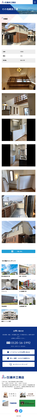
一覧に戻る (19, 251)
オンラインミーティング (20, 364)
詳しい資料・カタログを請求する (20, 358)
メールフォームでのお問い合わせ (20, 352)
